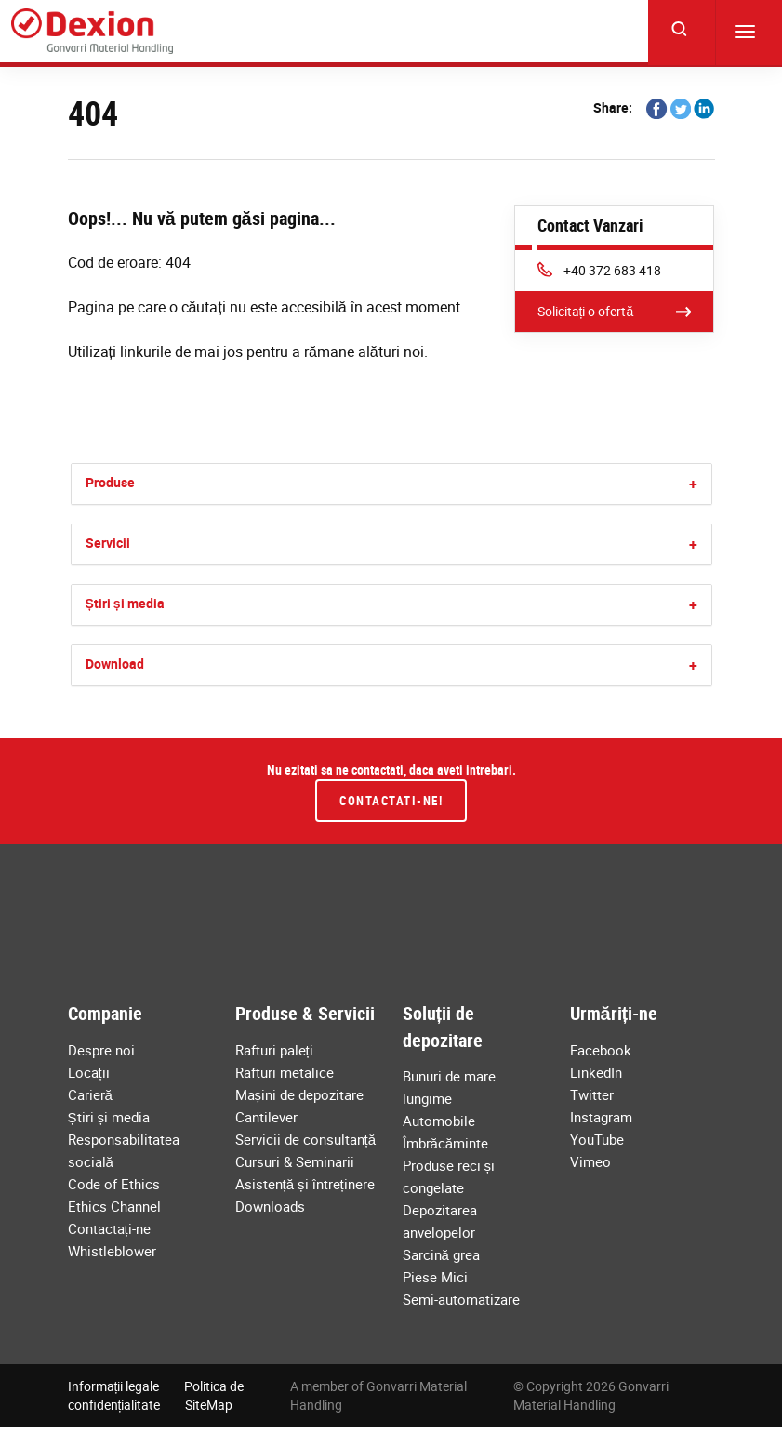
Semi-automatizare (461, 1299)
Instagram (601, 1117)
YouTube (597, 1139)
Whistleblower (112, 1250)
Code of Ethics (114, 1183)
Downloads (270, 1206)
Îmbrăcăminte (446, 1143)
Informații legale (114, 1386)
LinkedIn (596, 1072)
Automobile (439, 1120)
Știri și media (125, 603)
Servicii (108, 542)
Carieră (90, 1094)
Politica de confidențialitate (156, 1395)
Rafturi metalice (284, 1072)
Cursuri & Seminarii (294, 1161)
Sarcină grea (441, 1254)
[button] (693, 484)
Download (115, 663)
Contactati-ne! (391, 800)
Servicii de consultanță (306, 1139)
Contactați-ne (109, 1228)
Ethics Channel (114, 1206)
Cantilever (266, 1117)
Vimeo (590, 1161)
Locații (89, 1072)
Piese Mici (435, 1276)
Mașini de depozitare (299, 1094)
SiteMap (208, 1404)
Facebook (600, 1050)
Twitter (592, 1094)
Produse (110, 482)
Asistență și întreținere (305, 1183)
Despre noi (101, 1050)
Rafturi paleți (274, 1050)
